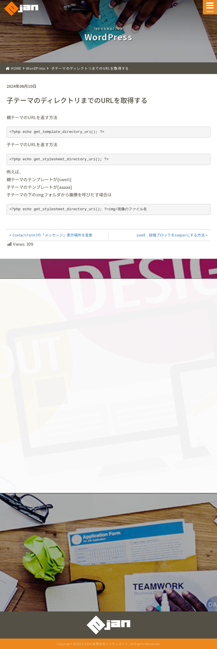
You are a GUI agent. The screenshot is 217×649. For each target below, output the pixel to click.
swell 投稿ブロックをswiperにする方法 (170, 235)
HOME (16, 68)
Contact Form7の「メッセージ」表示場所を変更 (52, 235)
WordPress (36, 68)
